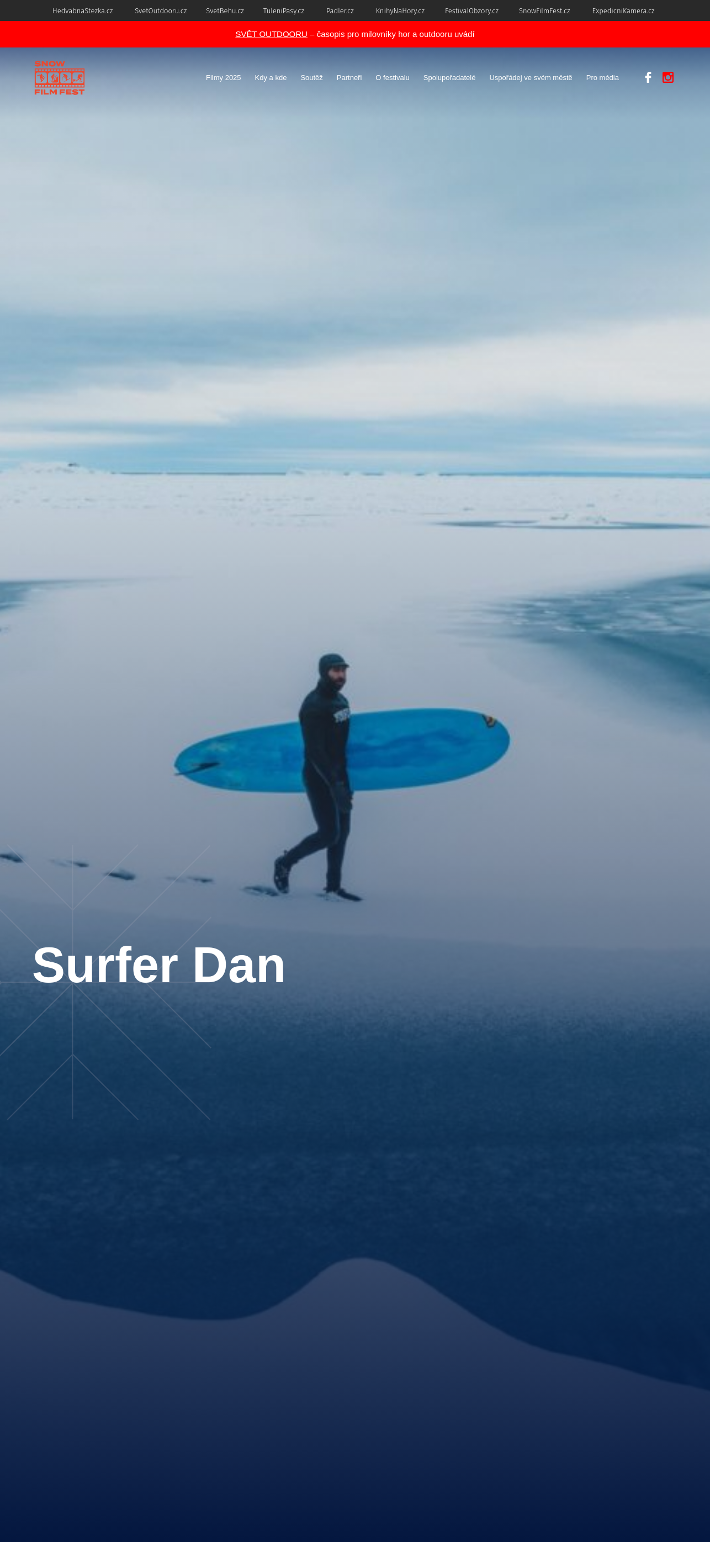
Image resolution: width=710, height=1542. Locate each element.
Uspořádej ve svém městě (530, 78)
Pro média (602, 78)
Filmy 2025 (223, 78)
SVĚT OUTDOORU (271, 34)
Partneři (349, 78)
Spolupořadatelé (449, 78)
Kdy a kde (271, 78)
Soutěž (311, 78)
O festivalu (392, 78)
